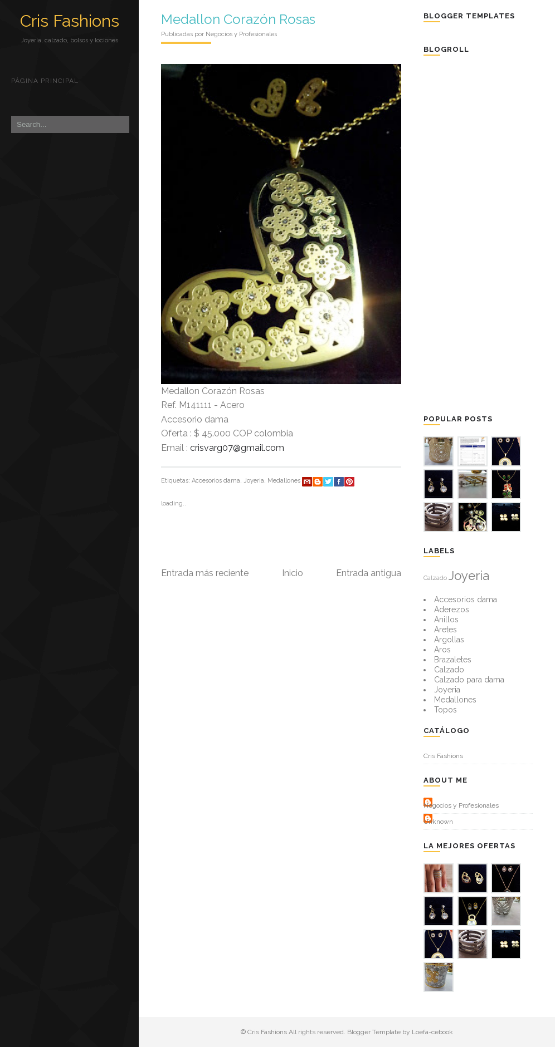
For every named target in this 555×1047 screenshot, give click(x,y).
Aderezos (451, 609)
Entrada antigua (368, 573)
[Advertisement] (488, 234)
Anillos (446, 619)
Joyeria (254, 480)
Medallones (283, 480)
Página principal (45, 81)
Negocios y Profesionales (461, 805)
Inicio (292, 573)
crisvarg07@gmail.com (237, 448)
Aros (442, 649)
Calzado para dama (469, 679)
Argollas (449, 639)
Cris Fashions (69, 21)
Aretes (445, 629)
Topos (445, 709)
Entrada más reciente (205, 573)
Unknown (438, 821)
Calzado (435, 578)
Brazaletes (452, 659)
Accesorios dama (216, 480)
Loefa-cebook (432, 1032)
